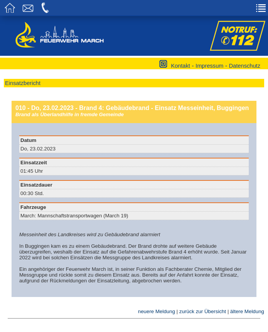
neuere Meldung (156, 311)
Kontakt (180, 66)
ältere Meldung (247, 311)
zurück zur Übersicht (202, 311)
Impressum (209, 66)
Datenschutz (244, 66)
